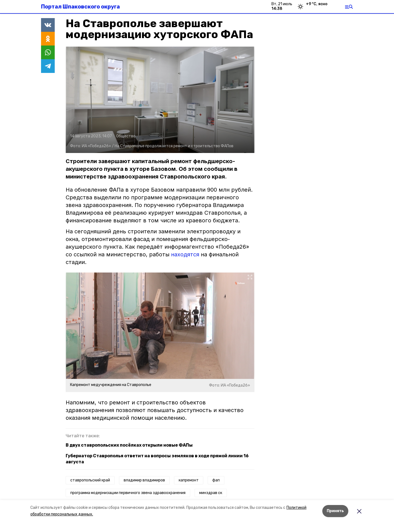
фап (216, 480)
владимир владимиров (144, 480)
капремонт (189, 480)
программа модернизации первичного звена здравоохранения (128, 492)
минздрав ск (210, 492)
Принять (335, 511)
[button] (160, 100)
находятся (185, 254)
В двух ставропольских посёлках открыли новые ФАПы (129, 445)
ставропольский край (90, 480)
